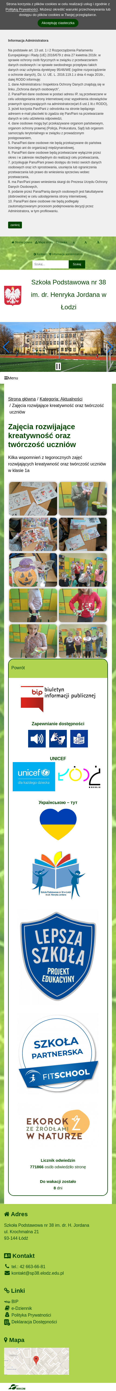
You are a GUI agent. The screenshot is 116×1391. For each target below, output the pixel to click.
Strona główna (22, 242)
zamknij (15, 225)
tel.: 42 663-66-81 (24, 1266)
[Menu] (58, 378)
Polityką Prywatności (22, 9)
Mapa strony (44, 242)
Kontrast (40, 254)
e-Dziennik (18, 1308)
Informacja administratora (66, 254)
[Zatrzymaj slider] (58, 366)
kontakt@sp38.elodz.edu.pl (34, 1273)
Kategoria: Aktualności (61, 399)
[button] (6, 347)
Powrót (18, 667)
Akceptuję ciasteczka (58, 23)
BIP (11, 1301)
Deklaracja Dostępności (30, 1322)
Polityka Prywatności (27, 1314)
